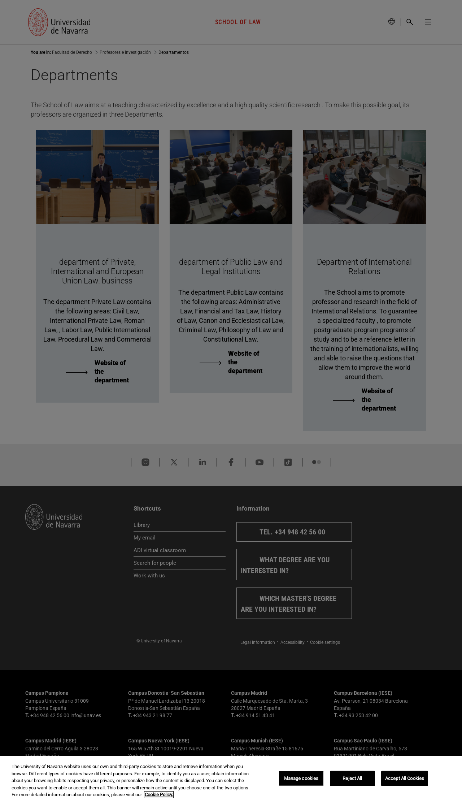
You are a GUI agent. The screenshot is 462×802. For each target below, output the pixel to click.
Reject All (352, 778)
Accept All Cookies (404, 778)
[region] (231, 779)
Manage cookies (301, 778)
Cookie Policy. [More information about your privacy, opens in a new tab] (159, 794)
